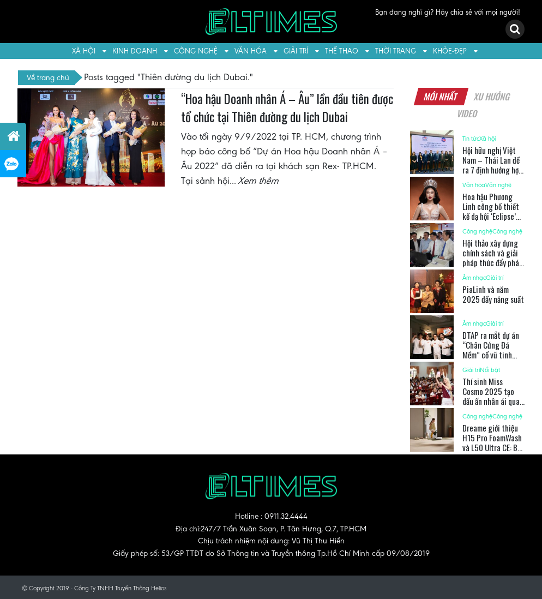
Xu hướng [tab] (492, 96)
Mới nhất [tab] (441, 96)
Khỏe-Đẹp (450, 51)
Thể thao (341, 51)
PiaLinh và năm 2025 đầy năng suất (493, 294)
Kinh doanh (134, 51)
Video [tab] (467, 113)
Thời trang (395, 51)
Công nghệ (196, 51)
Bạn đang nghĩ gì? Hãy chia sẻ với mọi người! (447, 12)
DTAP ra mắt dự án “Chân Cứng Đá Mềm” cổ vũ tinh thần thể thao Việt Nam (491, 354)
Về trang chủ (48, 77)
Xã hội (83, 51)
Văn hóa (250, 51)
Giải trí (296, 51)
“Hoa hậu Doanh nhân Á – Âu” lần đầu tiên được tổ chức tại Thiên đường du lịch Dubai (287, 108)
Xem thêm (259, 181)
